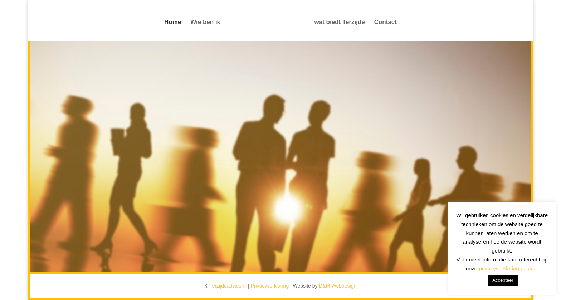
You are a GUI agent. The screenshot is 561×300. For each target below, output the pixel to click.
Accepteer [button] (502, 280)
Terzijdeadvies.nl (228, 286)
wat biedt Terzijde (339, 22)
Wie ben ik (205, 22)
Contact (385, 22)
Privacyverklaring (270, 286)
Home (172, 22)
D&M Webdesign (337, 286)
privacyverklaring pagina (508, 268)
